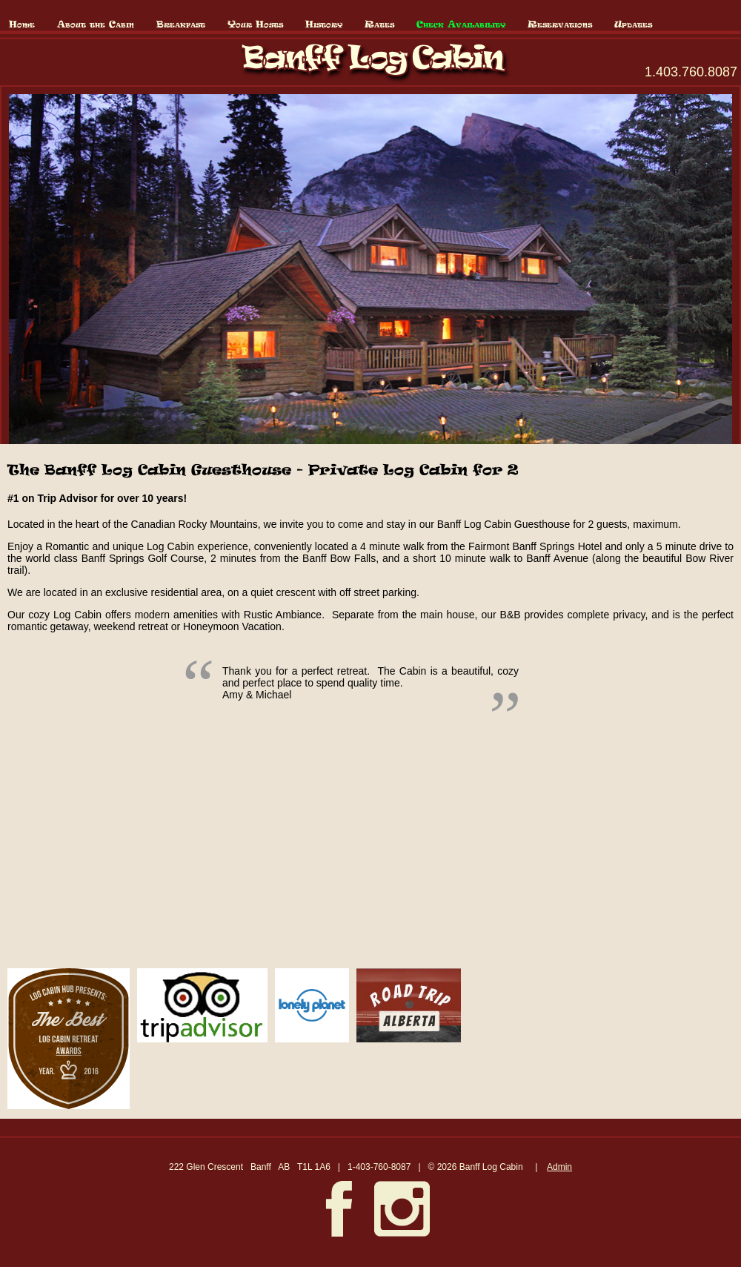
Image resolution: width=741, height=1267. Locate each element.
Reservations (560, 25)
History (323, 25)
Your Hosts (255, 25)
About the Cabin (95, 25)
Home (22, 25)
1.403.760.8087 (691, 71)
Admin (559, 1167)
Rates (379, 25)
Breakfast (180, 25)
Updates (633, 25)
